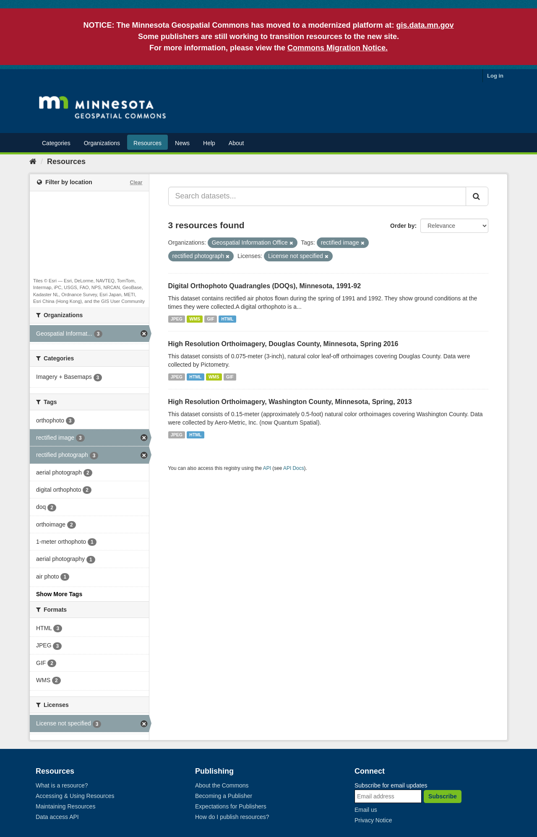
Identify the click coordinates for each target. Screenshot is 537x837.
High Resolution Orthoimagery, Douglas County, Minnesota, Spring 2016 (283, 343)
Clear (136, 182)
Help (209, 143)
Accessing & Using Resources (75, 796)
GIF (210, 318)
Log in (495, 76)
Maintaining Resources (65, 806)
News (182, 143)
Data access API (57, 817)
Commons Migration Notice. (337, 48)
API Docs (293, 468)
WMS (194, 318)
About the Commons (222, 785)
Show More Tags (59, 594)
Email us (366, 809)
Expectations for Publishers (230, 806)
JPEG (176, 318)
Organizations (102, 143)
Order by (402, 225)
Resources (147, 143)
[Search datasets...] (317, 196)
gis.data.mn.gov (425, 25)
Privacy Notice (373, 820)
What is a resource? (62, 785)
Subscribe (442, 796)
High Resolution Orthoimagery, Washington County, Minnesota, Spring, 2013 (290, 401)
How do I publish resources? (232, 817)
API (267, 468)
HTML (227, 318)
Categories (56, 143)
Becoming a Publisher (223, 796)
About (236, 143)
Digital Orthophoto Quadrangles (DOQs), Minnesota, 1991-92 (264, 285)
